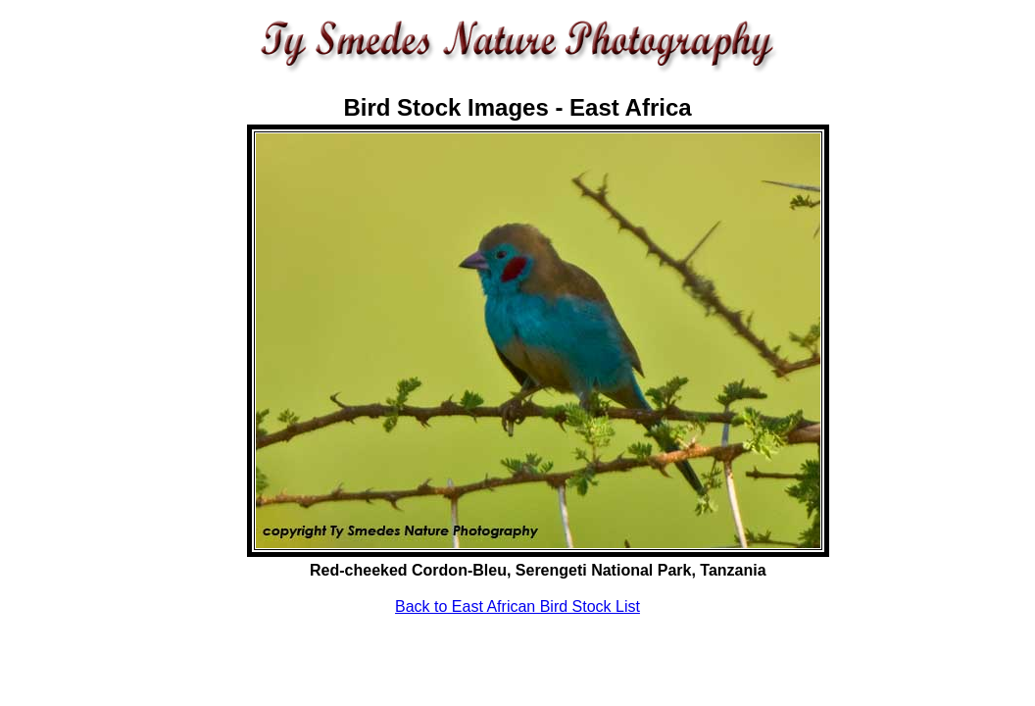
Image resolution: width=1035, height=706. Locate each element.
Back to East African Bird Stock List (517, 606)
